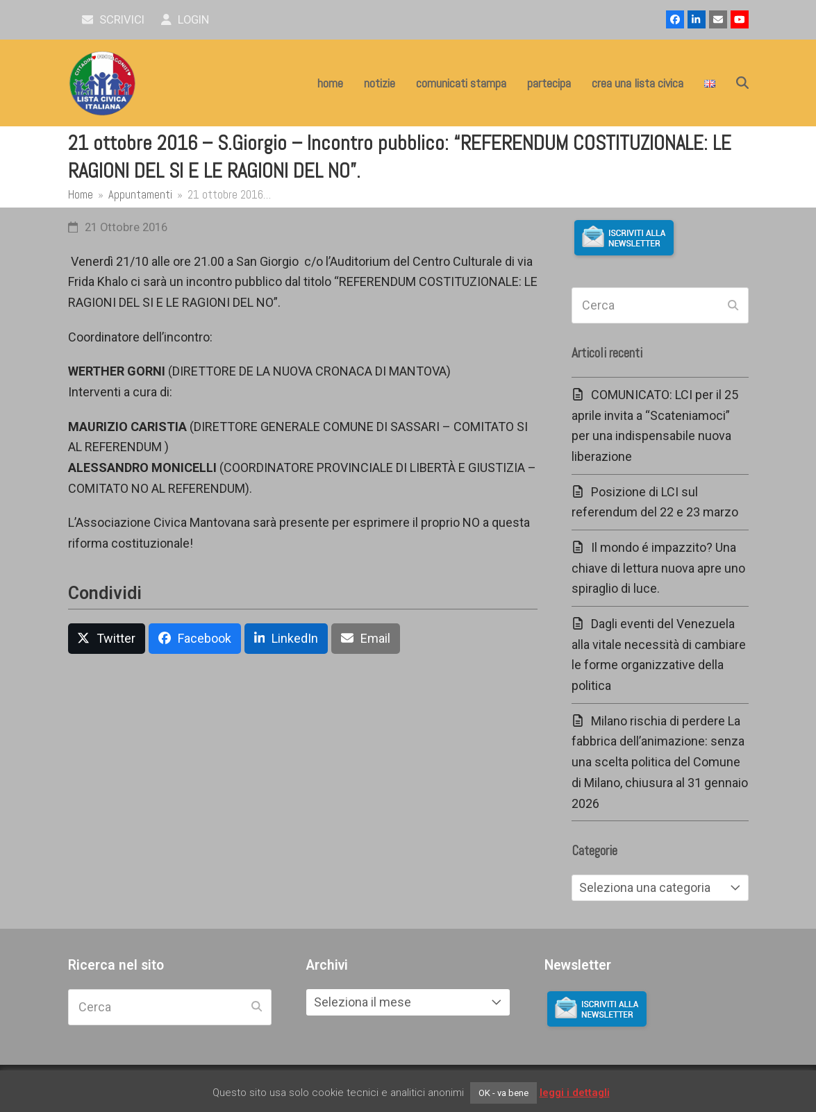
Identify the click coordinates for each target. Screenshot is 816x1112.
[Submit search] (733, 305)
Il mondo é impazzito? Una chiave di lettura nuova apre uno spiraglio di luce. (658, 568)
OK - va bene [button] (503, 1093)
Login (185, 19)
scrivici (113, 19)
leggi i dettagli (575, 1092)
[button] (742, 83)
